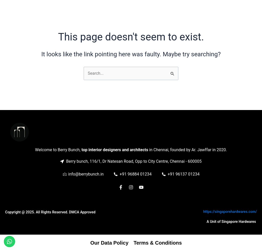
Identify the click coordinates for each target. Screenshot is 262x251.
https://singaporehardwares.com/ (230, 212)
